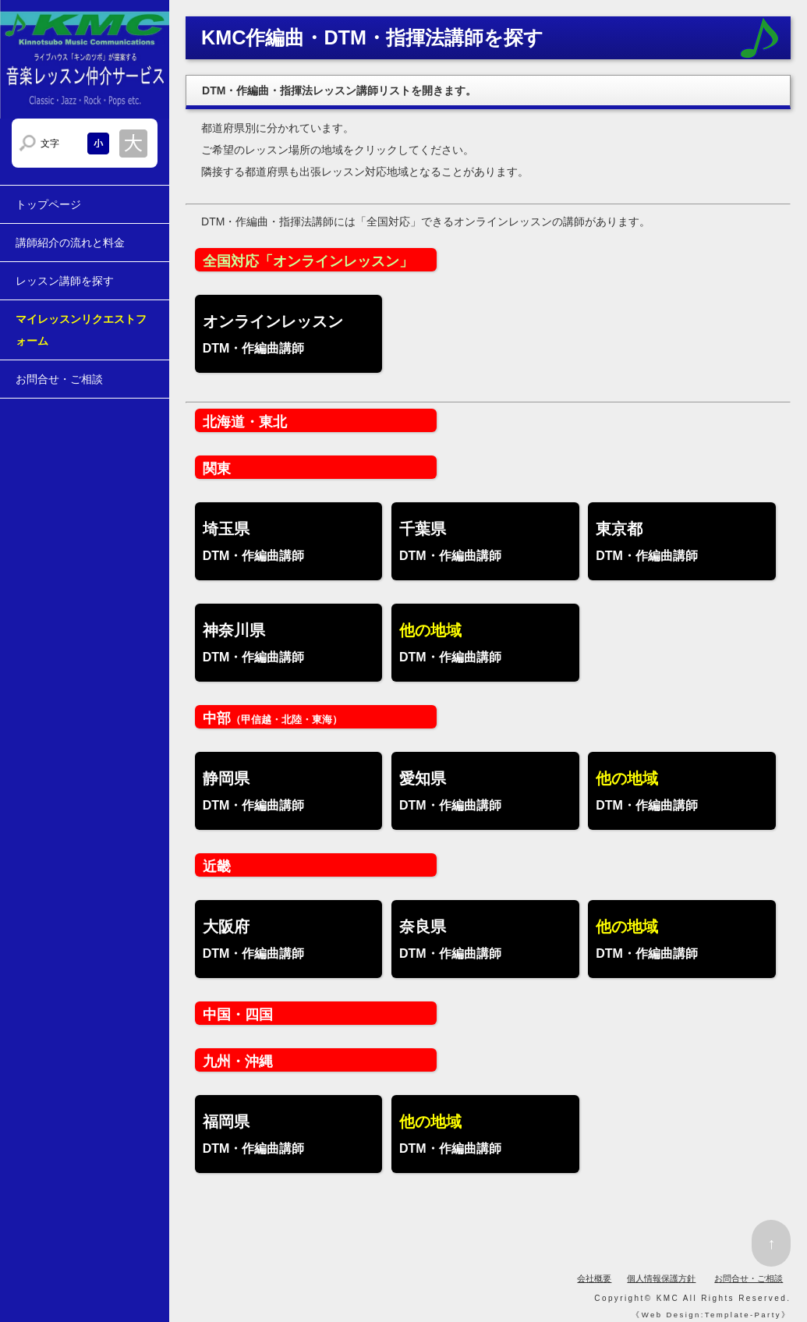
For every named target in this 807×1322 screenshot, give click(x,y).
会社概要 (594, 1278)
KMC (668, 1298)
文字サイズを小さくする (98, 143)
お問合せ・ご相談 (59, 379)
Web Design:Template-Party (711, 1314)
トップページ (48, 204)
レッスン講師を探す (65, 281)
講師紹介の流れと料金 (70, 242)
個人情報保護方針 (661, 1278)
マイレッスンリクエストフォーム (81, 330)
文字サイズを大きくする (133, 143)
